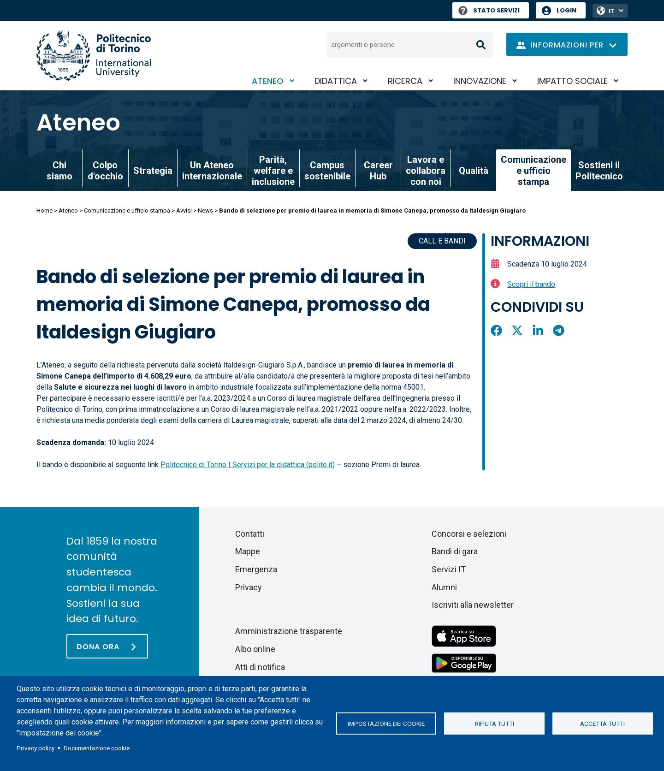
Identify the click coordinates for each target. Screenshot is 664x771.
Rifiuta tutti (494, 723)
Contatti (249, 534)
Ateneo (268, 81)
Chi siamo (59, 171)
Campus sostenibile (327, 171)
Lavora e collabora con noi (425, 170)
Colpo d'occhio (105, 171)
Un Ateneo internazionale (212, 171)
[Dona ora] (107, 646)
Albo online (255, 649)
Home (44, 210)
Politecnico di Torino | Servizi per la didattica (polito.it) (247, 464)
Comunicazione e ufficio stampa (127, 210)
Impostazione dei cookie (386, 723)
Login (566, 10)
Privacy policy (35, 748)
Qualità (473, 170)
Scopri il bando (531, 284)
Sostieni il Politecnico (599, 171)
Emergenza (256, 569)
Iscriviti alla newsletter (473, 605)
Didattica (335, 81)
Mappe (247, 551)
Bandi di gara (455, 551)
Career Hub (378, 171)
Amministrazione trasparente (288, 631)
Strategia (152, 170)
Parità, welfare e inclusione (273, 170)
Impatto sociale (572, 81)
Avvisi (184, 210)
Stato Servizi (489, 10)
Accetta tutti (602, 723)
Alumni (444, 587)
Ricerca (405, 81)
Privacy (248, 587)
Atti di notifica (260, 667)
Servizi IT (449, 569)
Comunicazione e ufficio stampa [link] (533, 170)
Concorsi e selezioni (469, 534)
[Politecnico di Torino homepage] (93, 55)
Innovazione (479, 81)
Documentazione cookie (97, 748)
